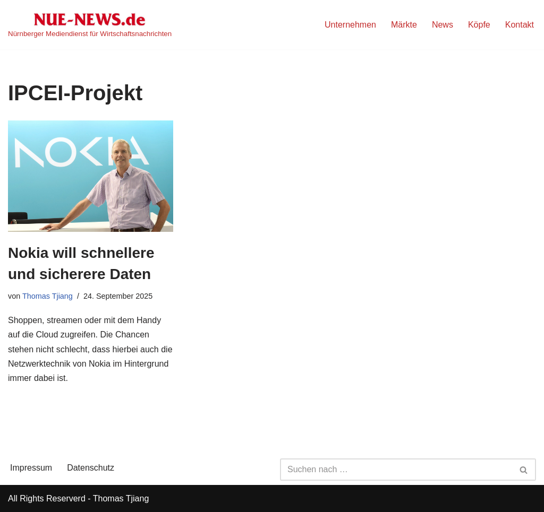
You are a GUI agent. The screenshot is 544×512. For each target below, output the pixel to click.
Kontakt (519, 24)
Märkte (404, 24)
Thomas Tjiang (47, 296)
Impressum (31, 467)
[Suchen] (396, 469)
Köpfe (479, 24)
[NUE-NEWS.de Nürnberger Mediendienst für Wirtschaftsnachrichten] (90, 25)
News (442, 24)
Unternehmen (350, 24)
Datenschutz (90, 467)
